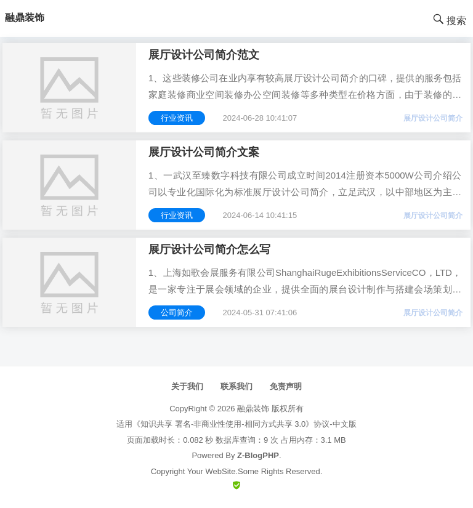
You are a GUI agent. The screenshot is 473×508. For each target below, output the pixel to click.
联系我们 (236, 386)
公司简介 (177, 312)
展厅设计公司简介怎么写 (209, 249)
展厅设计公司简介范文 (203, 55)
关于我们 (187, 386)
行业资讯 (177, 118)
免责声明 (286, 386)
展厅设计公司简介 (433, 118)
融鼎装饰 (253, 408)
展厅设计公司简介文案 (203, 152)
